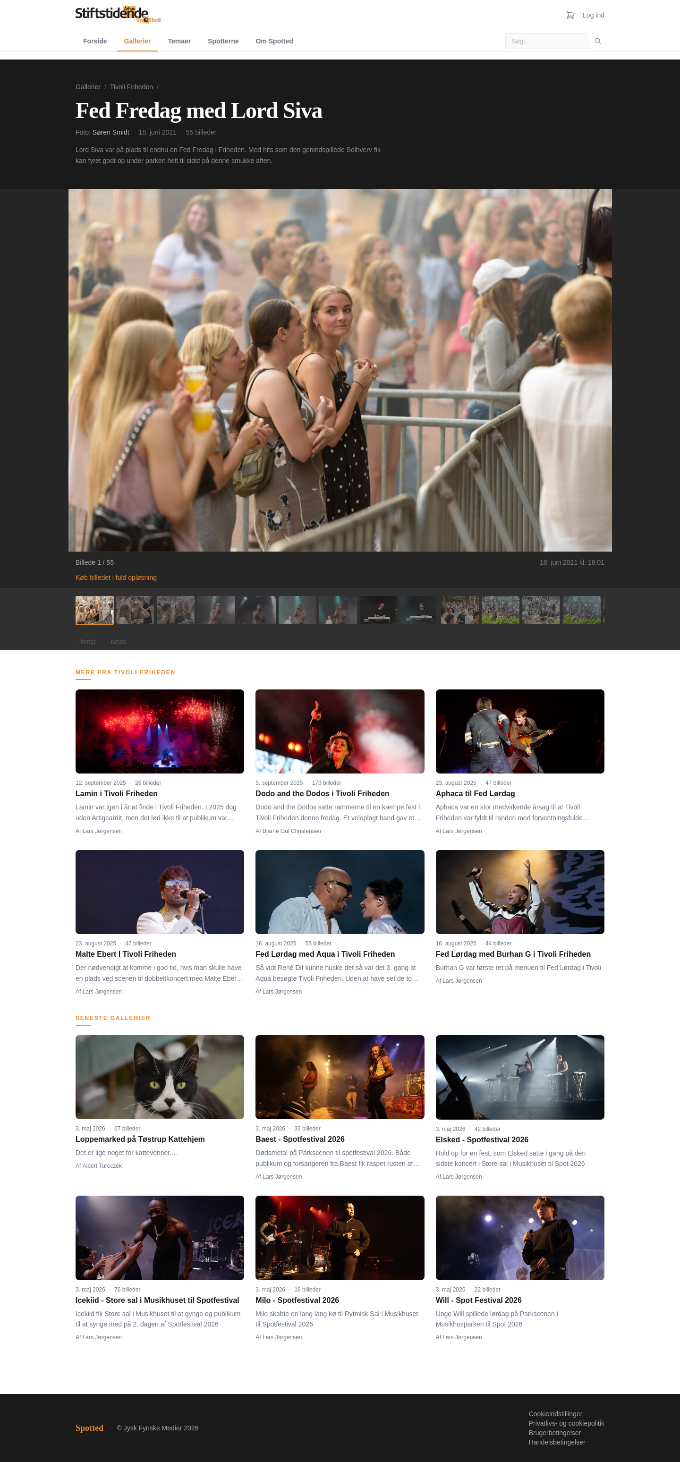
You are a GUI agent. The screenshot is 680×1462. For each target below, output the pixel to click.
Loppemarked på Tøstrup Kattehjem (140, 1139)
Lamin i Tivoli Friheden (117, 794)
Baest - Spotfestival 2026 (300, 1139)
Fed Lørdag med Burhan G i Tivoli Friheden (513, 954)
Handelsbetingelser (557, 1442)
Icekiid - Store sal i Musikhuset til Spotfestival (157, 1300)
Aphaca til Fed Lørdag (475, 794)
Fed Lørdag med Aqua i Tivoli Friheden (325, 954)
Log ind (593, 15)
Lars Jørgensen (102, 831)
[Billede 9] (419, 610)
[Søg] (597, 41)
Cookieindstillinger (556, 1414)
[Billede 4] (216, 610)
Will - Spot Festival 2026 (479, 1300)
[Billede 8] (379, 610)
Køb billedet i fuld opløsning (116, 577)
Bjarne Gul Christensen (292, 831)
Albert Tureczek (102, 1166)
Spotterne (223, 41)
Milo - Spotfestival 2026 (297, 1300)
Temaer (179, 41)
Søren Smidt (111, 132)
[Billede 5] (257, 610)
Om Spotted (274, 41)
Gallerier (137, 41)
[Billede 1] (94, 610)
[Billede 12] (541, 610)
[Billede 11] (500, 610)
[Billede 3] (176, 610)
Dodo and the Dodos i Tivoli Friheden (322, 794)
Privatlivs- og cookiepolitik (566, 1423)
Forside (95, 41)
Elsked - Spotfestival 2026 (482, 1140)
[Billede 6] (297, 610)
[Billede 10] (460, 610)
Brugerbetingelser (555, 1432)
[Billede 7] (338, 610)
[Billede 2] (135, 610)
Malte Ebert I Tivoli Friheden (126, 954)
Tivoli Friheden (131, 87)
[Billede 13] (582, 610)
